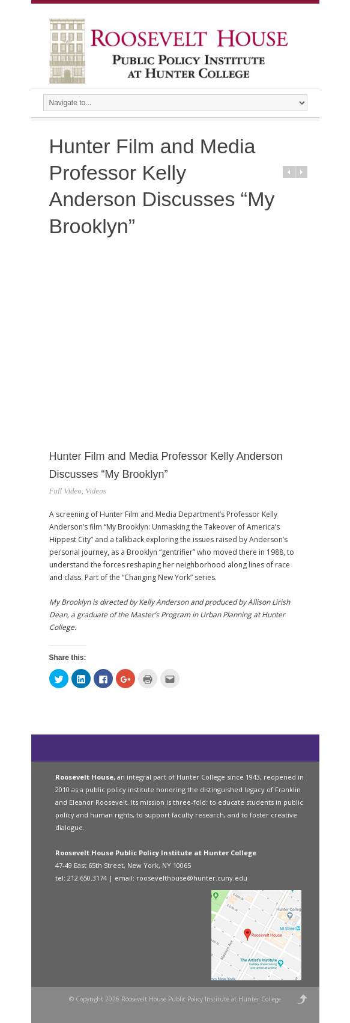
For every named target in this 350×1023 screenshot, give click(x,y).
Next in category (301, 172)
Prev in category (289, 172)
